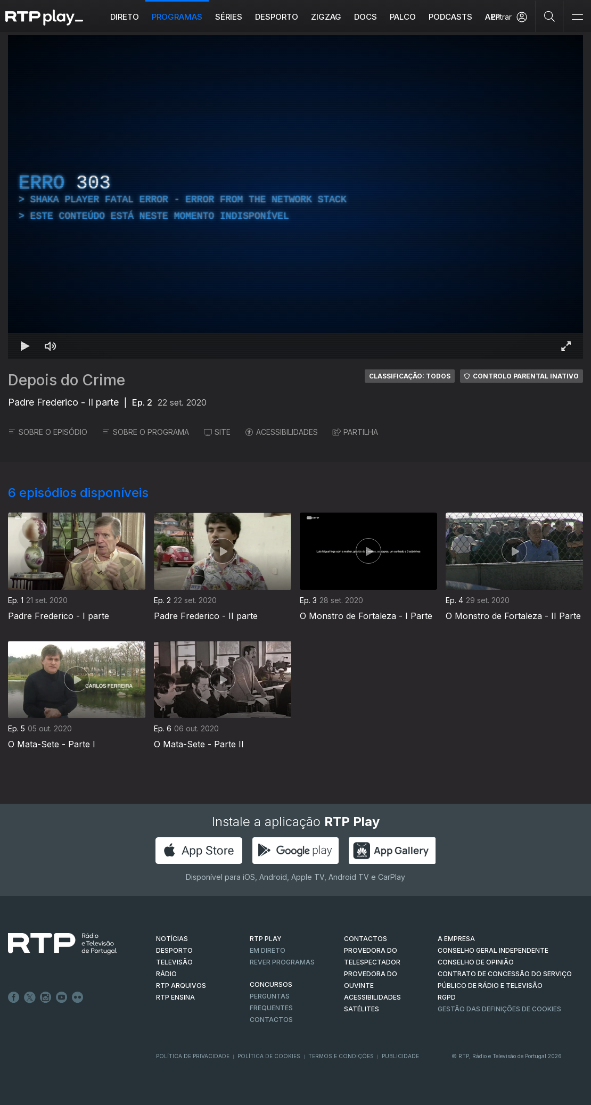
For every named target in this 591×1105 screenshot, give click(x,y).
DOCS (365, 17)
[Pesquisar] (549, 16)
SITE (217, 431)
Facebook (14, 997)
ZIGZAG (326, 17)
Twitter (30, 997)
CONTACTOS (365, 939)
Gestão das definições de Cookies (499, 1009)
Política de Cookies (268, 1056)
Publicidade (400, 1056)
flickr (78, 997)
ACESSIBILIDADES (281, 431)
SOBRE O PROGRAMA (145, 431)
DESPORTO (174, 950)
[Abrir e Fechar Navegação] (577, 17)
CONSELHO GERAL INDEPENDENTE (493, 950)
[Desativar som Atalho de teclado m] (50, 346)
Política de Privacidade (192, 1056)
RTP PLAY (266, 939)
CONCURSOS (271, 984)
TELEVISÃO (174, 962)
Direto (124, 17)
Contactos (271, 1020)
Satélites (361, 1009)
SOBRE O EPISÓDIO (47, 431)
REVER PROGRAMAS (282, 962)
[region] (295, 197)
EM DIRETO (267, 950)
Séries (228, 17)
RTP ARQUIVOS (181, 985)
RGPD (447, 997)
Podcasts (450, 17)
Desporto (276, 17)
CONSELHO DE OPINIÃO (476, 962)
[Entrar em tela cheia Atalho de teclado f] (566, 346)
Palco (403, 17)
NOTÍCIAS (172, 939)
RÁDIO (166, 974)
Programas (177, 17)
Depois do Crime (66, 380)
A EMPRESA (456, 939)
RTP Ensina (175, 997)
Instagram (46, 997)
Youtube (62, 997)
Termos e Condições (341, 1056)
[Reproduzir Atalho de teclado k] (25, 346)
